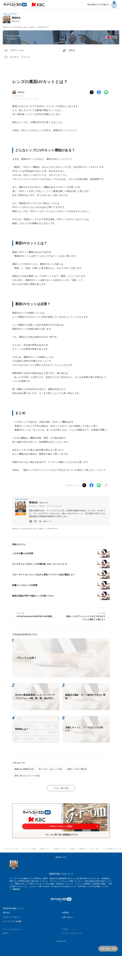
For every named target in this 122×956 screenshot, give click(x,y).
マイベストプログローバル (72, 933)
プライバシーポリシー (12, 917)
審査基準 (16, 889)
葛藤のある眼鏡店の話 (24, 769)
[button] (47, 521)
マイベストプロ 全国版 (12, 921)
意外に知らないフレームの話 (27, 775)
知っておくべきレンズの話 (29, 99)
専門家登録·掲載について (13, 908)
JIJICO (5, 933)
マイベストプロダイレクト (13, 929)
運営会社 (6, 913)
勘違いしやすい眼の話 (77, 769)
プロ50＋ (65, 929)
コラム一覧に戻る (61, 788)
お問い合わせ (67, 917)
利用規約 (65, 913)
